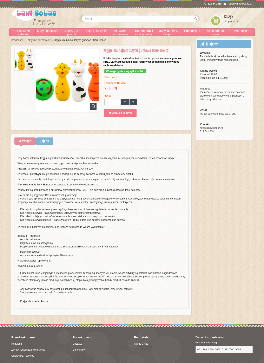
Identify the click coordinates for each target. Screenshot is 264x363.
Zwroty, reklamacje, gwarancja (28, 349)
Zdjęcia (44, 141)
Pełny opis (25, 141)
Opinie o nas (141, 343)
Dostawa (77, 343)
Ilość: (107, 95)
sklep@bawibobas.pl (238, 3)
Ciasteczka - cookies (22, 355)
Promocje (240, 30)
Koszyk (228, 16)
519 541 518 (213, 3)
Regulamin (17, 343)
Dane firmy (79, 349)
